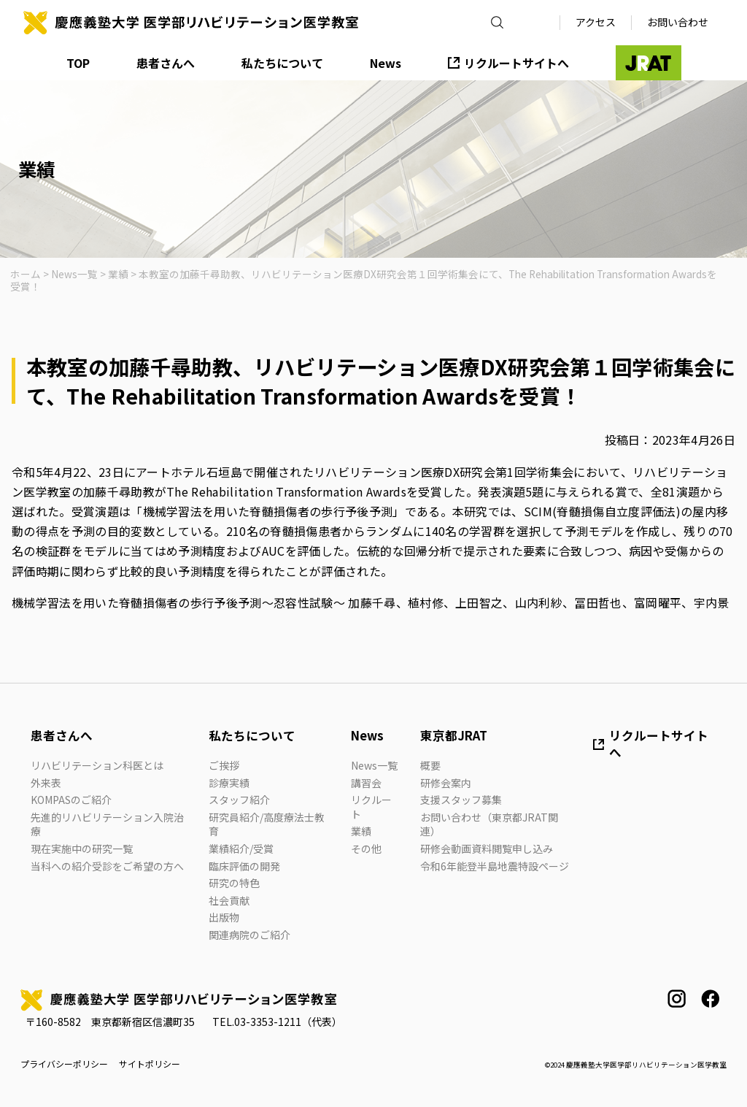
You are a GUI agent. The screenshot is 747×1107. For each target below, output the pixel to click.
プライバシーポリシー (64, 1064)
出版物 (224, 917)
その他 (366, 848)
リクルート (371, 806)
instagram (676, 998)
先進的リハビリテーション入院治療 (107, 824)
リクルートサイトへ (516, 63)
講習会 (366, 782)
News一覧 (374, 765)
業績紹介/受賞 (241, 848)
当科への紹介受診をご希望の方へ (107, 866)
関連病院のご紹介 (249, 934)
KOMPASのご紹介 (71, 799)
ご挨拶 (224, 765)
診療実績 (229, 782)
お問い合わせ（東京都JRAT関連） (489, 824)
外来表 (46, 782)
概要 (430, 765)
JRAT (648, 62)
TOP (78, 63)
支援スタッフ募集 (461, 799)
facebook (710, 998)
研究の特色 (234, 883)
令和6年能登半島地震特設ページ (494, 866)
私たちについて (282, 63)
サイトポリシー (149, 1064)
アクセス (596, 22)
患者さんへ (165, 63)
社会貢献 (229, 900)
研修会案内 (445, 782)
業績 (361, 831)
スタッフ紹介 (239, 799)
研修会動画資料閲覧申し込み (486, 848)
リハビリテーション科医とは (97, 765)
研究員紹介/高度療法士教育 (267, 824)
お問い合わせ (677, 22)
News (385, 63)
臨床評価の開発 (244, 866)
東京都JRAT (453, 735)
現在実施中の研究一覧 (82, 848)
